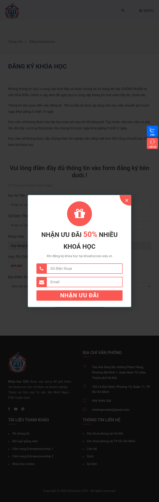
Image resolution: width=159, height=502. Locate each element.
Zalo (152, 134)
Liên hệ (152, 146)
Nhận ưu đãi (79, 295)
